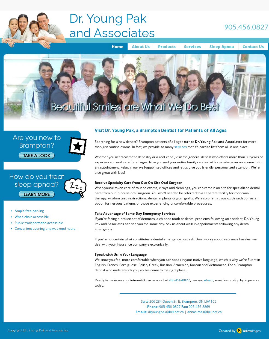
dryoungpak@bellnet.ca (166, 311)
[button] (135, 87)
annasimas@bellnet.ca (204, 311)
